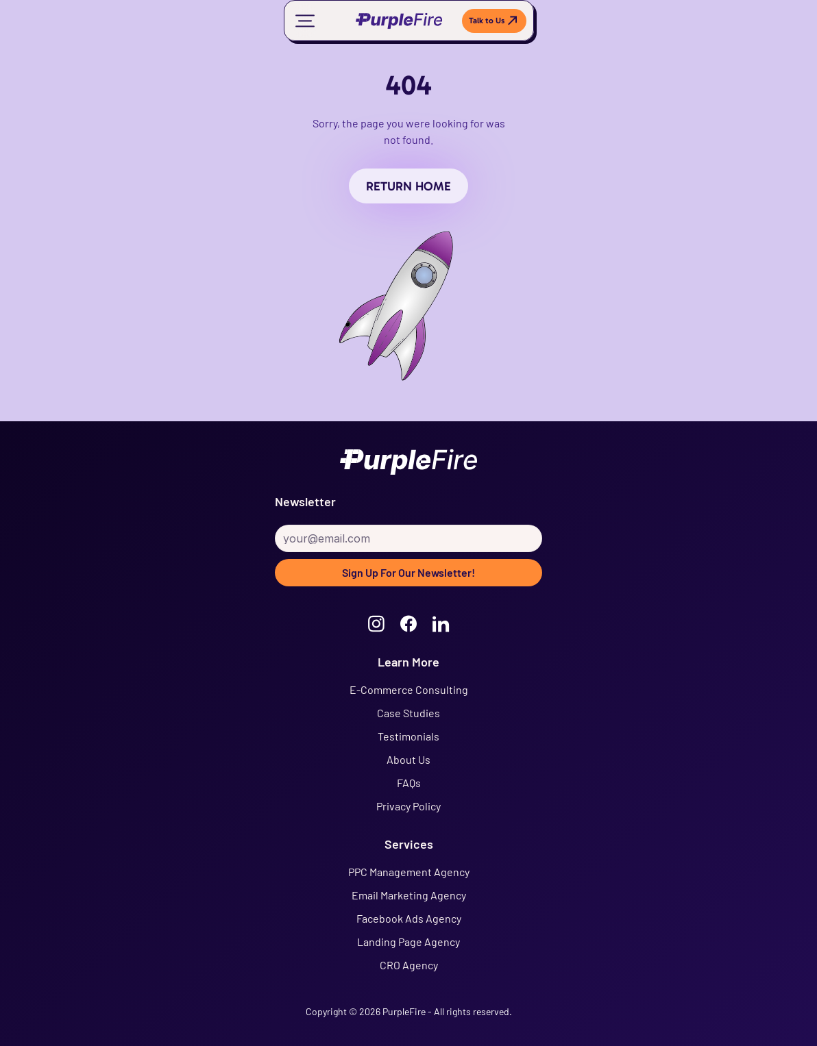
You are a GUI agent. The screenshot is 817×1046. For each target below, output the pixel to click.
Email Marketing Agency (409, 894)
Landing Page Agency (408, 941)
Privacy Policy (408, 805)
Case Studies (408, 712)
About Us (408, 759)
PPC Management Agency (409, 871)
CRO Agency (409, 964)
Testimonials (408, 736)
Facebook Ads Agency (408, 918)
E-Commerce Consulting (409, 689)
